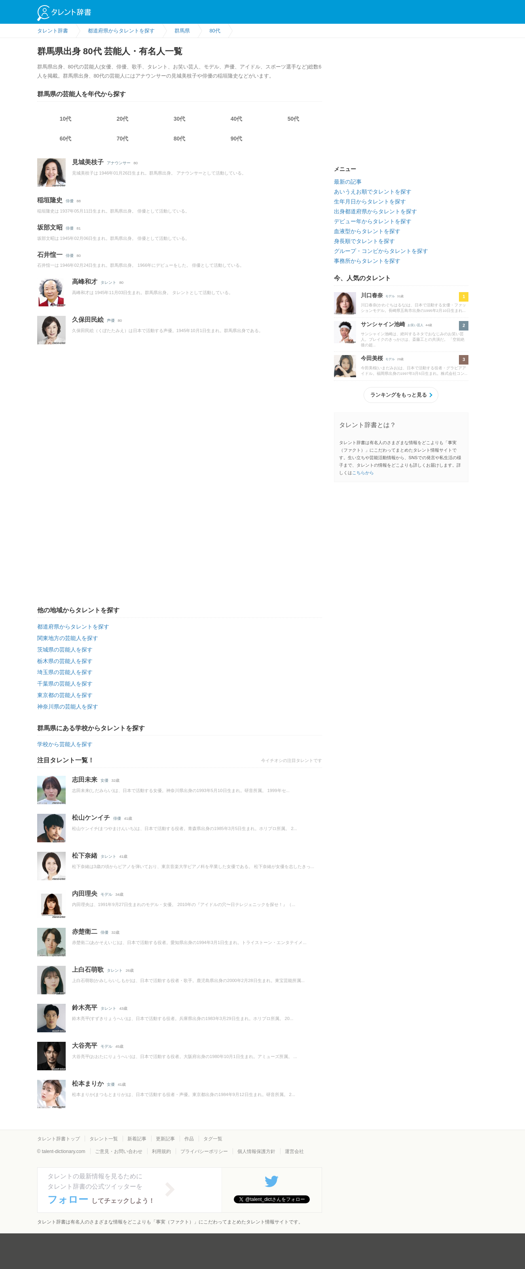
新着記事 (136, 1139)
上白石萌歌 (88, 969)
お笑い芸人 (415, 325)
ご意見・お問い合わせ (118, 1151)
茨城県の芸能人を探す (65, 649)
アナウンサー (119, 163)
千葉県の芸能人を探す (65, 683)
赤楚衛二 (84, 931)
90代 (237, 138)
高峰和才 (84, 281)
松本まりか (88, 1083)
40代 (237, 119)
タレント (108, 282)
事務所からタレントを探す (367, 261)
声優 (111, 320)
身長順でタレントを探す (364, 241)
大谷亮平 (84, 1045)
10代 (66, 119)
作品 (189, 1139)
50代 (293, 119)
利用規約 (161, 1151)
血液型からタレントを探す (367, 231)
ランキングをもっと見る (398, 395)
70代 (123, 138)
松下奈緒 (84, 855)
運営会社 (294, 1151)
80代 (180, 138)
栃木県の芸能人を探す (65, 661)
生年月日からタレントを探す (370, 201)
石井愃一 (50, 254)
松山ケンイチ (91, 817)
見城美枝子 (88, 162)
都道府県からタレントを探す (73, 626)
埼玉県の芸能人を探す (65, 672)
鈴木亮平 (84, 1007)
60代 (66, 138)
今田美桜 (372, 358)
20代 (123, 119)
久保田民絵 (88, 319)
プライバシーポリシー (204, 1151)
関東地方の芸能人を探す (67, 638)
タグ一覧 (212, 1139)
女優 (104, 780)
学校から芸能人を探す (65, 744)
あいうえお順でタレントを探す (372, 191)
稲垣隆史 (50, 200)
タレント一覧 (103, 1139)
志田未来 (84, 779)
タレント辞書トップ (58, 1139)
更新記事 (165, 1139)
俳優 (70, 201)
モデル (106, 894)
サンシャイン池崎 (383, 324)
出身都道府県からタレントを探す (375, 211)
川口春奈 (372, 295)
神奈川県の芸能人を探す (67, 706)
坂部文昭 (50, 227)
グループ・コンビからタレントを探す (381, 251)
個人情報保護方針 (256, 1151)
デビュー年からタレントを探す (372, 221)
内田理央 (84, 893)
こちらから (363, 472)
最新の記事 (348, 182)
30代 (180, 119)
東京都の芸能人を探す (65, 695)
